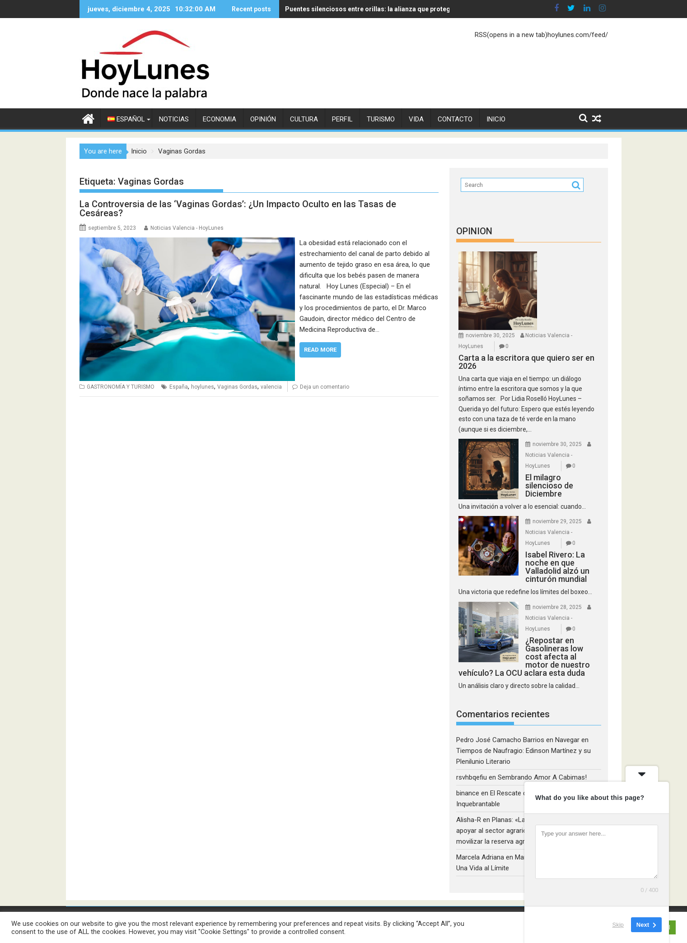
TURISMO (381, 119)
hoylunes (202, 387)
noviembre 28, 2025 (557, 607)
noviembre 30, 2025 (490, 335)
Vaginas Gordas (237, 387)
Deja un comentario (324, 387)
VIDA (416, 119)
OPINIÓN (263, 119)
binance (467, 793)
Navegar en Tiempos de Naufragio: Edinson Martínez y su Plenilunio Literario (523, 751)
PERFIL (342, 119)
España (178, 387)
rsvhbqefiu (471, 777)
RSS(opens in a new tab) (511, 35)
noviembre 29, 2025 (557, 521)
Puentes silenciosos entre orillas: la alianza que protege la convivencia (350, 9)
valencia (271, 387)
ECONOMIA (219, 119)
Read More (320, 349)
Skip (618, 924)
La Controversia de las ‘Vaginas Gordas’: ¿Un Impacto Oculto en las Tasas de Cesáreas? (237, 208)
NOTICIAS (174, 119)
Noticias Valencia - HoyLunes (187, 228)
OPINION (474, 231)
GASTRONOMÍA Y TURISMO (120, 387)
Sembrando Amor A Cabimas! (542, 777)
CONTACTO (455, 119)
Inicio (495, 119)
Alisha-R (468, 820)
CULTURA (304, 119)
